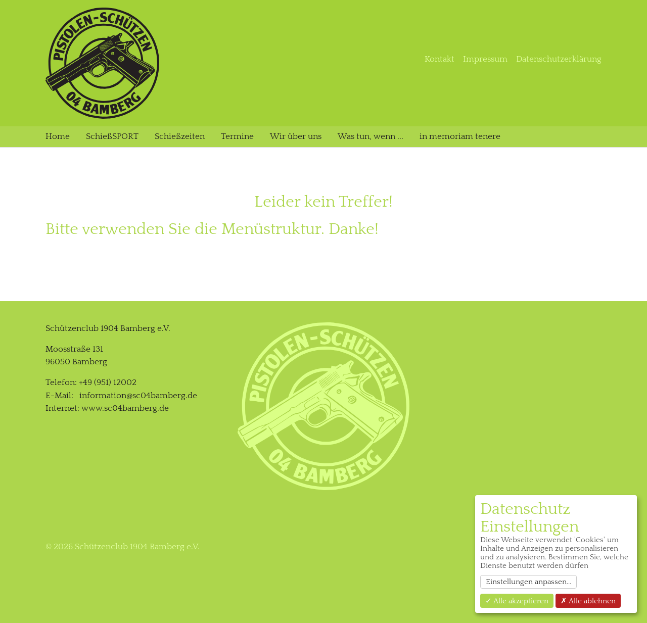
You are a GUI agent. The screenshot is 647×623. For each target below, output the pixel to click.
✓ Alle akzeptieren (516, 601)
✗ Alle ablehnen (588, 601)
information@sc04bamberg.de (138, 395)
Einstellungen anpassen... (528, 582)
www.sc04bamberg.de (125, 408)
